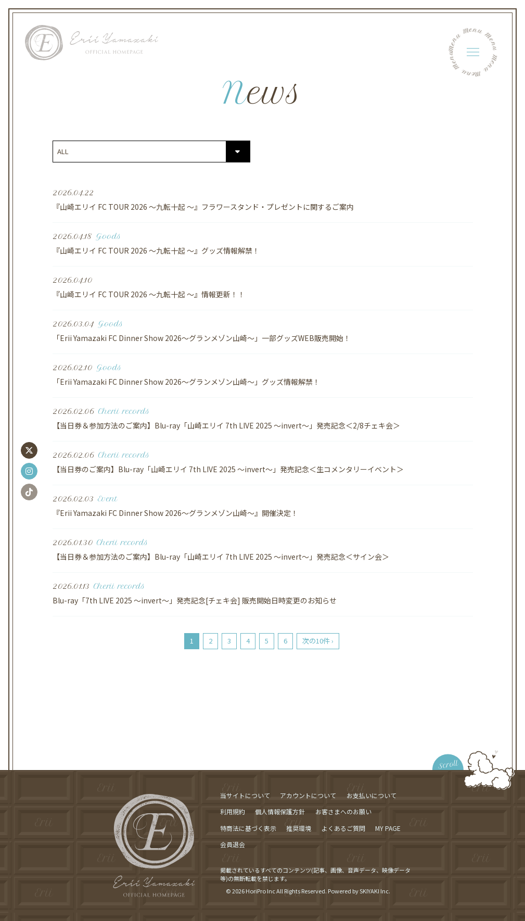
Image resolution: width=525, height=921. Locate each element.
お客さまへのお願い (343, 811)
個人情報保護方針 (280, 811)
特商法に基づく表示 (248, 828)
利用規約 (232, 811)
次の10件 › (318, 641)
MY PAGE (388, 828)
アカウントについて (308, 795)
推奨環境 (298, 828)
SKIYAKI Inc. (375, 891)
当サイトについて (245, 795)
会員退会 (232, 844)
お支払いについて (371, 795)
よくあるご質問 (343, 828)
